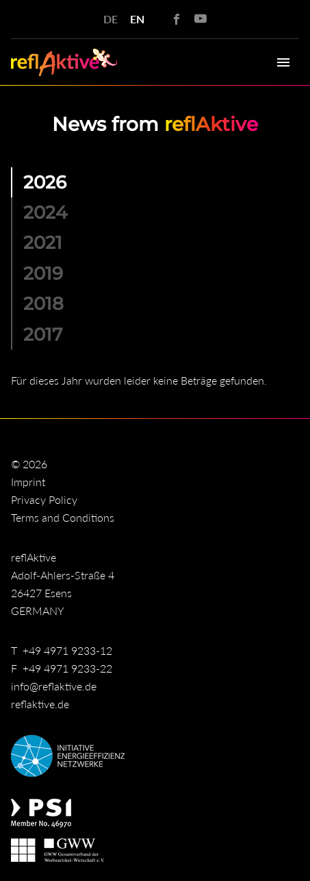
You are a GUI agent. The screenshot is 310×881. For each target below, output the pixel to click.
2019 (43, 273)
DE (110, 18)
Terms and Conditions (62, 517)
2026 (44, 182)
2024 (45, 212)
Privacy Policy (44, 499)
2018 (43, 303)
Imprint (28, 481)
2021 (42, 242)
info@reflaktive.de (53, 685)
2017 (43, 334)
